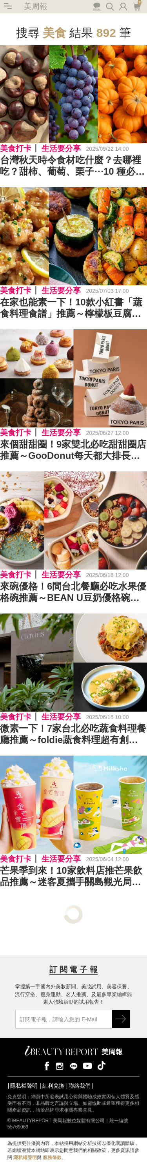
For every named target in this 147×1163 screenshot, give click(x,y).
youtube (87, 1065)
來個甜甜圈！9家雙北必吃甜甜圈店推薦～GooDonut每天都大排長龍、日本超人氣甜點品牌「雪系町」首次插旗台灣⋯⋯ (73, 450)
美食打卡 (15, 148)
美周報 (35, 6)
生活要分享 (61, 148)
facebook (45, 1065)
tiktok (101, 1065)
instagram (59, 1065)
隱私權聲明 (24, 1086)
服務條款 (52, 1157)
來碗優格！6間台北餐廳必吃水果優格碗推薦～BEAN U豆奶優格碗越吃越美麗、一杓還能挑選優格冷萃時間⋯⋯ (73, 592)
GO (121, 1019)
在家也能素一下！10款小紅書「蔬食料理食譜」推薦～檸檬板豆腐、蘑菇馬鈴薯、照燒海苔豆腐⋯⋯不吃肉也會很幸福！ (71, 308)
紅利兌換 (53, 1086)
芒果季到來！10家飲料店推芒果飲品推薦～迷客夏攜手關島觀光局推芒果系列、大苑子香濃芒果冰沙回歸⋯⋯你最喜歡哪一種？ (71, 876)
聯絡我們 (80, 1086)
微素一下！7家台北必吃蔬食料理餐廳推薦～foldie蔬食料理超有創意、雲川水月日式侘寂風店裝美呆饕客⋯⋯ (73, 734)
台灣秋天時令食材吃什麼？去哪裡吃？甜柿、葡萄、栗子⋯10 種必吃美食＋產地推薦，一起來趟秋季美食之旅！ (72, 166)
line (73, 1065)
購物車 (137, 6)
